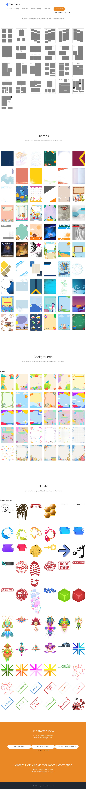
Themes (25, 9)
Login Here (59, 9)
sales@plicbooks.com (61, 13)
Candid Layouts (13, 9)
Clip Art (47, 9)
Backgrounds (36, 9)
